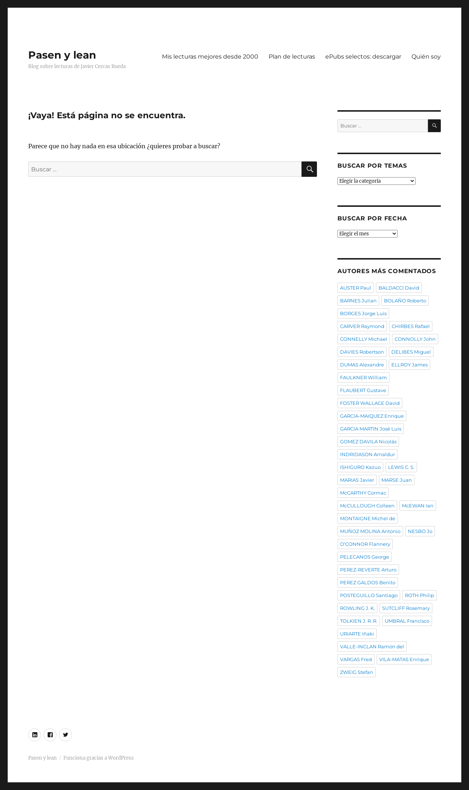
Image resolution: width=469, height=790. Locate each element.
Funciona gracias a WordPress (98, 758)
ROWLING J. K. (357, 608)
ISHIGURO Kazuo (360, 467)
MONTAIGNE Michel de (367, 518)
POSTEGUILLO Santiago (369, 595)
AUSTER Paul (355, 288)
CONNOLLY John (415, 339)
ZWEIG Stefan (356, 672)
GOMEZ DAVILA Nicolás (368, 441)
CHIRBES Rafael (411, 326)
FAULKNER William (363, 377)
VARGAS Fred (356, 659)
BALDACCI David (398, 288)
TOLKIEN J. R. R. (358, 621)
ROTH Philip (419, 595)
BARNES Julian (358, 300)
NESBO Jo (420, 531)
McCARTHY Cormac (363, 493)
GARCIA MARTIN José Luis (370, 429)
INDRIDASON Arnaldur (367, 454)
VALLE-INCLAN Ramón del (372, 646)
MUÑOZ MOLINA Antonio (370, 531)
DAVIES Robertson (362, 352)
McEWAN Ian (417, 505)
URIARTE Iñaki (357, 634)
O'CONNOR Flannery (365, 544)
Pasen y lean (62, 55)
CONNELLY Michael (363, 339)
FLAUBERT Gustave (363, 390)
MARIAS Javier (357, 480)
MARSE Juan (396, 480)
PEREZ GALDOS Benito (367, 582)
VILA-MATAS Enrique (404, 659)
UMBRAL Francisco (407, 621)
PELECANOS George (364, 557)
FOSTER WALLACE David (370, 403)
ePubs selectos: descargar (363, 56)
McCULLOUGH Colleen (367, 505)
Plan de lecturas (292, 56)
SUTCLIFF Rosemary (406, 608)
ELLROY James (409, 365)
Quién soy (426, 56)
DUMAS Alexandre (362, 365)
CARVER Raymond (362, 326)
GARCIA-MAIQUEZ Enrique (372, 416)
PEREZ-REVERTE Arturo (368, 570)
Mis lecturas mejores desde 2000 (210, 56)
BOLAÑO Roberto (405, 300)
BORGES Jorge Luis (363, 313)
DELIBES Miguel (411, 352)
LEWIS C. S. (401, 467)
